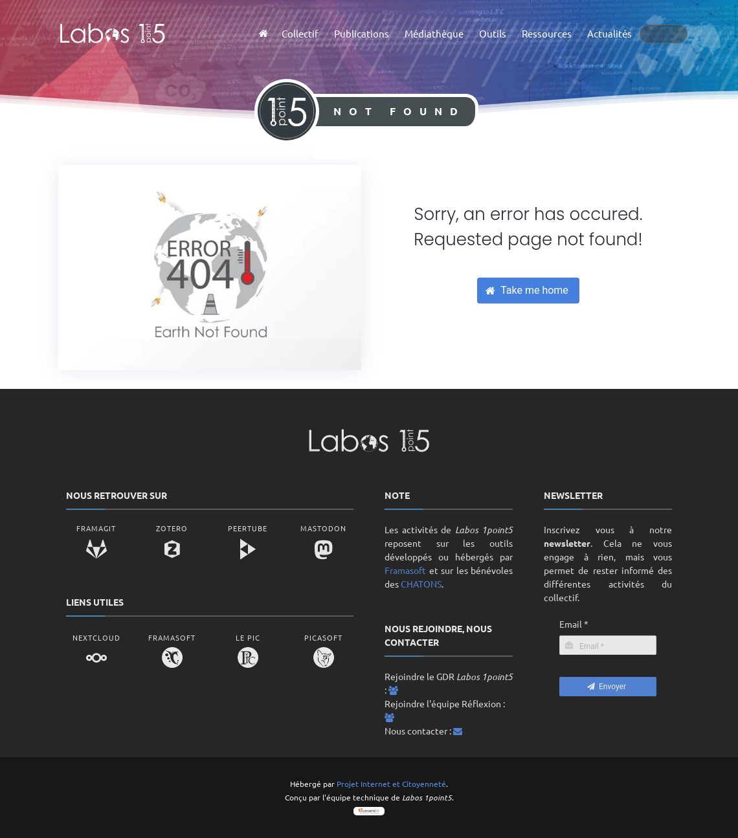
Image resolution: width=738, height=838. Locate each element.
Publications (361, 33)
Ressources (547, 33)
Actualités (609, 33)
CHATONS (421, 584)
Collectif (300, 33)
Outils (492, 33)
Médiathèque (434, 33)
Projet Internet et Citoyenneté (391, 783)
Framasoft (405, 570)
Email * (573, 624)
